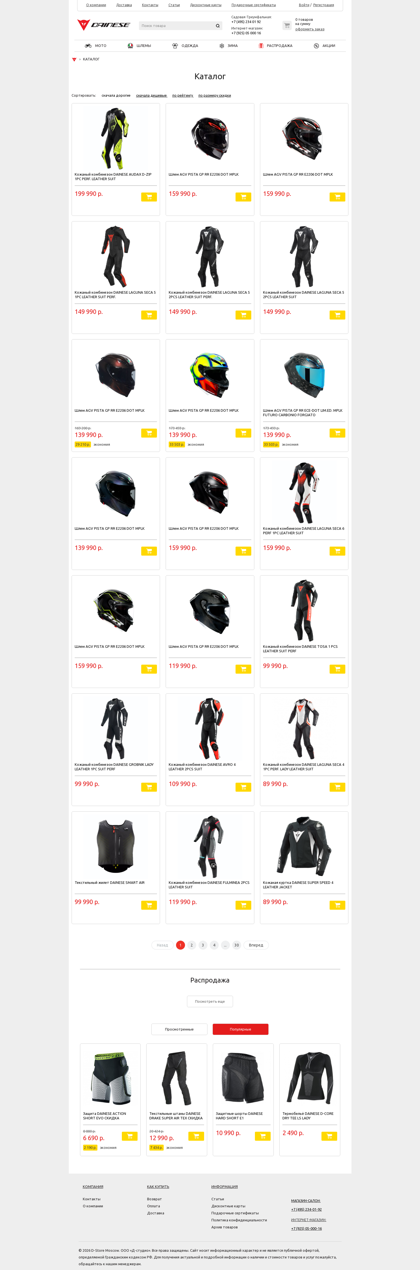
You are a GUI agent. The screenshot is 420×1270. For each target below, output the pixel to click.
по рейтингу (183, 95)
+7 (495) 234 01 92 (246, 22)
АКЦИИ (324, 45)
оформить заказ (310, 29)
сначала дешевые (152, 95)
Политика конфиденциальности (239, 1220)
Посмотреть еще (210, 1001)
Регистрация (323, 5)
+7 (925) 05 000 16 (246, 33)
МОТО (95, 45)
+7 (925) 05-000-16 (306, 1228)
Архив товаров (224, 1227)
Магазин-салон (305, 1201)
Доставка (124, 5)
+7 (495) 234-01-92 (306, 1209)
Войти (304, 5)
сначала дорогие (116, 95)
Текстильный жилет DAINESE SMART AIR (110, 882)
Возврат (154, 1199)
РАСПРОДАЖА (276, 45)
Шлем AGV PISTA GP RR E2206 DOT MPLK (204, 174)
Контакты (150, 5)
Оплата (153, 1206)
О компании (96, 5)
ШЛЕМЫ (139, 45)
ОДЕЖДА (185, 45)
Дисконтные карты (206, 5)
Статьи (174, 5)
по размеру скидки (214, 95)
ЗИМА (229, 45)
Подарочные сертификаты (254, 5)
